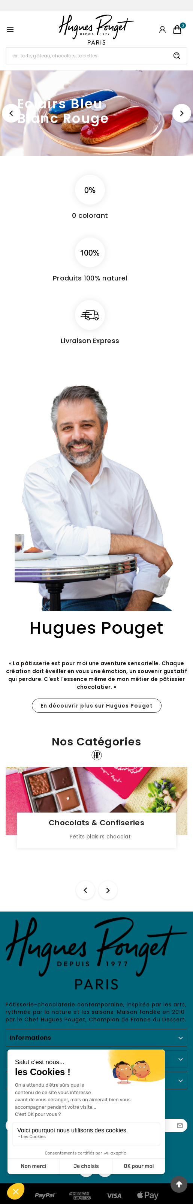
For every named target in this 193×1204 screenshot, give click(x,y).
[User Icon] (162, 29)
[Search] (177, 56)
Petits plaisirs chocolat (100, 836)
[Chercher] (86, 56)
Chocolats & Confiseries (96, 822)
